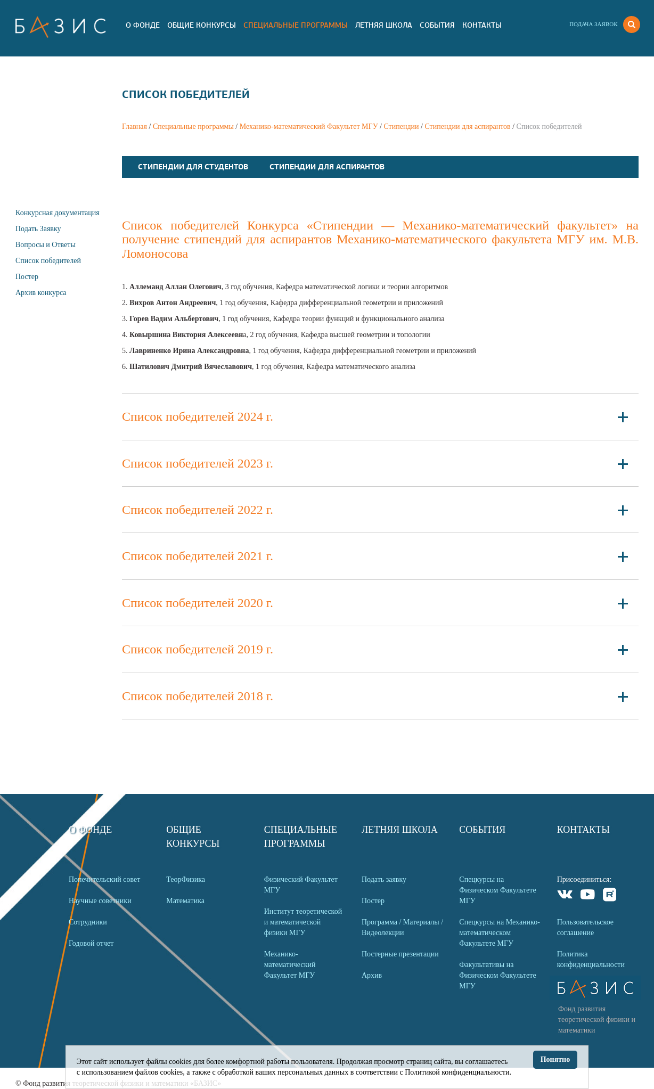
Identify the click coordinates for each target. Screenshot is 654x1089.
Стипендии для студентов (193, 166)
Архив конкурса (41, 293)
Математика (185, 901)
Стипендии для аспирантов (467, 126)
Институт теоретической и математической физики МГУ (303, 922)
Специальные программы (295, 25)
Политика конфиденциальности (591, 959)
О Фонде (143, 25)
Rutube (610, 896)
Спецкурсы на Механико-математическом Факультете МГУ (499, 932)
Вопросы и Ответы (45, 245)
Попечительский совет (104, 879)
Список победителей (48, 261)
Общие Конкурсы (201, 25)
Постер (26, 277)
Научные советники (100, 901)
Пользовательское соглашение (585, 927)
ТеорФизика (185, 879)
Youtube (587, 896)
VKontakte (565, 896)
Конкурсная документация (57, 213)
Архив (372, 975)
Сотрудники (88, 922)
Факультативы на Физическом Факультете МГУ (497, 975)
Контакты (482, 25)
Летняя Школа (383, 25)
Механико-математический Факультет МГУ (309, 126)
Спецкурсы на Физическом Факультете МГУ (497, 890)
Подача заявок (593, 24)
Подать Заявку (38, 229)
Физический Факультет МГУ (301, 884)
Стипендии (401, 126)
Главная (134, 126)
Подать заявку (384, 879)
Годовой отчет (91, 943)
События (437, 25)
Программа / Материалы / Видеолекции (402, 927)
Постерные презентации (400, 954)
